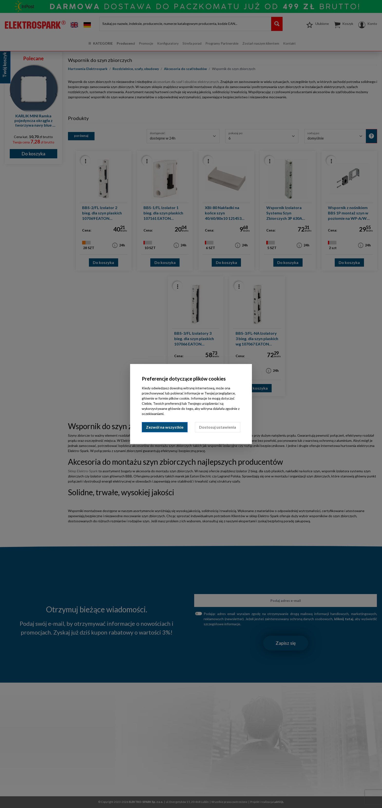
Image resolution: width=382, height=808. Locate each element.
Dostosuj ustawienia (217, 427)
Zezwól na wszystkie (164, 427)
